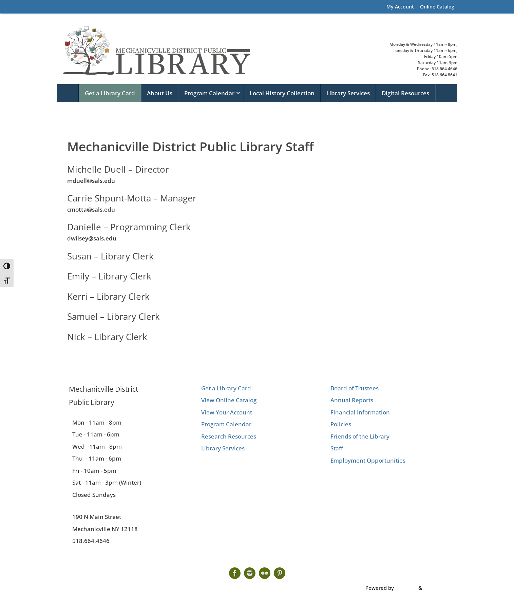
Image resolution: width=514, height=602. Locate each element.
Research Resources (228, 436)
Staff (336, 448)
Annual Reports (351, 400)
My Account (400, 6)
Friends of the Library (359, 436)
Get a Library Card (226, 388)
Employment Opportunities (367, 460)
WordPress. (437, 587)
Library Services (223, 448)
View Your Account (226, 412)
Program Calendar (226, 424)
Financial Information (360, 412)
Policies (340, 424)
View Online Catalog (228, 400)
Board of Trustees (354, 388)
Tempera (406, 587)
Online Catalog (437, 6)
